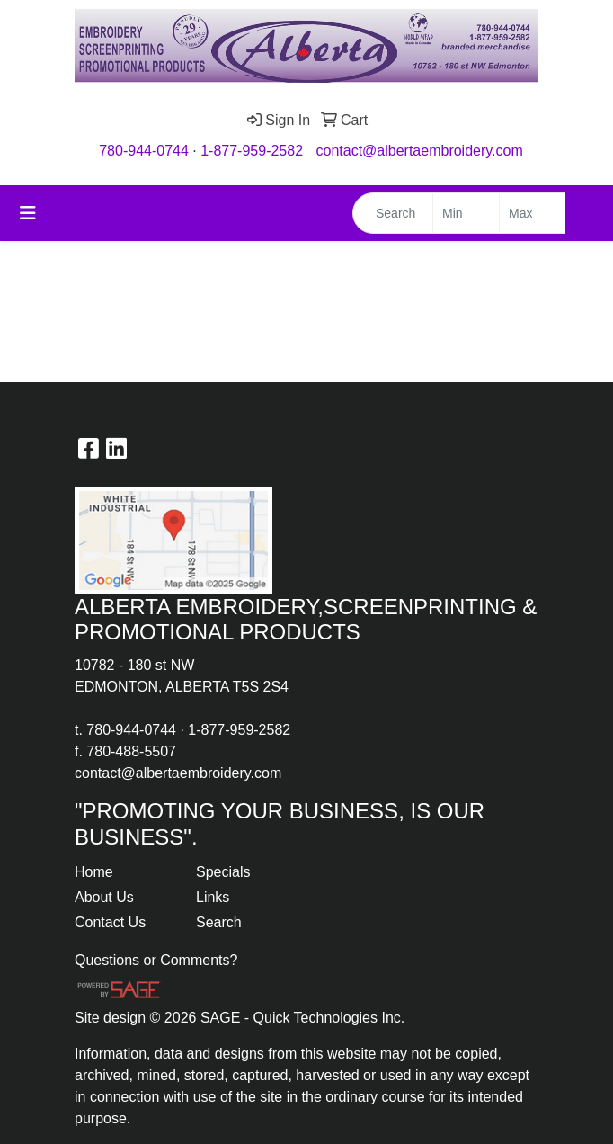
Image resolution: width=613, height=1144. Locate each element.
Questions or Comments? (156, 960)
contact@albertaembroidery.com (419, 150)
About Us (104, 897)
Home (94, 872)
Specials (223, 872)
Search (219, 922)
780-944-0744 (144, 150)
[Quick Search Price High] (532, 213)
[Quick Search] (392, 213)
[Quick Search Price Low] (466, 213)
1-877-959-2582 (251, 150)
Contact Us (110, 922)
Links (212, 897)
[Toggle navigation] (28, 213)
